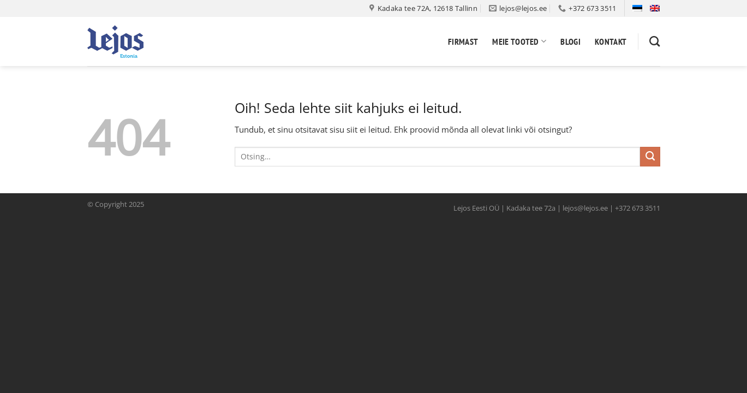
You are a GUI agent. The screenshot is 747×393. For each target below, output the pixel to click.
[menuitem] (637, 8)
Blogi (570, 41)
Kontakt (610, 41)
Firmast (463, 41)
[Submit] (650, 156)
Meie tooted (519, 41)
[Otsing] (654, 41)
